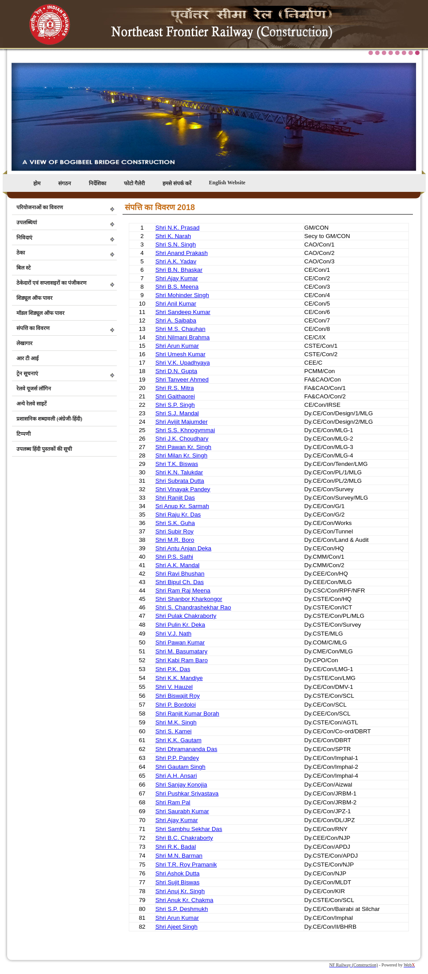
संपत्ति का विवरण (33, 328)
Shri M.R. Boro (174, 540)
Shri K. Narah (173, 236)
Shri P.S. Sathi (174, 556)
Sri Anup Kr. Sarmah (182, 506)
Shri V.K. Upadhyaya (182, 362)
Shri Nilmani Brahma (182, 337)
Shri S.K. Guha (175, 523)
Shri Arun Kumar (177, 917)
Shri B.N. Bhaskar (178, 269)
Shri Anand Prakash (181, 253)
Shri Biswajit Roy (177, 695)
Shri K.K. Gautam (178, 740)
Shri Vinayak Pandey (182, 489)
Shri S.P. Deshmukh (181, 909)
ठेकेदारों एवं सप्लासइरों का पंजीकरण (51, 283)
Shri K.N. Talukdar (179, 472)
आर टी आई (27, 358)
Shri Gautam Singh (180, 766)
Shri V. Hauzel (174, 687)
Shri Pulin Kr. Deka (180, 624)
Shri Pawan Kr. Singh (183, 447)
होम (36, 183)
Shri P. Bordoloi (175, 704)
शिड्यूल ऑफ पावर (34, 298)
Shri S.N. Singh (175, 244)
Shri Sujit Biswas (177, 882)
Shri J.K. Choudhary (181, 438)
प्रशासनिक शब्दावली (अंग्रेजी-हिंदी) (49, 419)
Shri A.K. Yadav (175, 261)
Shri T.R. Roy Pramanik (186, 864)
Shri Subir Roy (174, 531)
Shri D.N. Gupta (176, 371)
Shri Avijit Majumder (181, 421)
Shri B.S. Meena (176, 286)
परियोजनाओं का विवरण (39, 207)
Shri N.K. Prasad (177, 227)
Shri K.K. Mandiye (179, 678)
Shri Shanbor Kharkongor (188, 599)
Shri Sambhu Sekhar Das (188, 829)
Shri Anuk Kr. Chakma (184, 900)
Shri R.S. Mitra (174, 388)
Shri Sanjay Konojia (181, 784)
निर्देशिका (97, 183)
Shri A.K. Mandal (177, 565)
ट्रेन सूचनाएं (27, 373)
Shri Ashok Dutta (177, 873)
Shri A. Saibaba (175, 320)
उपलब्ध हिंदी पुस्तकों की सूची (44, 449)
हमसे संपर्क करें (176, 183)
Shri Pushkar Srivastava (186, 793)
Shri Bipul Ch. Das (179, 582)
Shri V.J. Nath (173, 633)
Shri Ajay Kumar (176, 278)
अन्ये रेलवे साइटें (31, 404)
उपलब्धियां (26, 222)
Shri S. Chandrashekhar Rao (193, 607)
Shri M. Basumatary (181, 651)
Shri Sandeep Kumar (182, 312)
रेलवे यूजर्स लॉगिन (33, 389)
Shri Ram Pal (172, 802)
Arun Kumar (183, 345)
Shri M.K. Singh (176, 722)
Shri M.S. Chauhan (180, 329)
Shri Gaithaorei (175, 396)
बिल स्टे (23, 268)
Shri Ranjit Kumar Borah (187, 713)
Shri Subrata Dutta (179, 480)
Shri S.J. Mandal (177, 413)
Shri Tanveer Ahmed (182, 379)
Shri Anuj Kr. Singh (180, 891)
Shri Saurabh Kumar (182, 811)
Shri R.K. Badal (175, 846)
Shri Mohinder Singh (182, 295)
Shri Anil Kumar (175, 303)
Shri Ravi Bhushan (179, 573)
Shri (161, 345)
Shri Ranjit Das (175, 497)
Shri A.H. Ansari (176, 775)
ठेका (20, 253)
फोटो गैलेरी (134, 183)
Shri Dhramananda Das (186, 749)
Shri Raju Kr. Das (178, 514)
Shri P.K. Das (172, 669)
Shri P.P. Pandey (177, 758)
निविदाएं (24, 238)
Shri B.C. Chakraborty (184, 838)
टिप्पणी (23, 434)
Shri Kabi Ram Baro (181, 660)
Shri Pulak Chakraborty (185, 615)
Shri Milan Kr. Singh (181, 455)
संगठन (64, 183)
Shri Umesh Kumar (180, 354)
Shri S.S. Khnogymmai (185, 430)
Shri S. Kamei (173, 731)
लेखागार (24, 343)
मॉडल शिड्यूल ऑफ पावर (40, 313)
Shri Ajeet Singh (176, 926)
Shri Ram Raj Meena (182, 590)
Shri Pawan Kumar (180, 642)
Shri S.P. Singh (175, 405)
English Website (227, 182)
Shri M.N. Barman (178, 855)
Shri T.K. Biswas (176, 464)
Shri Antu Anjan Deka (183, 548)
